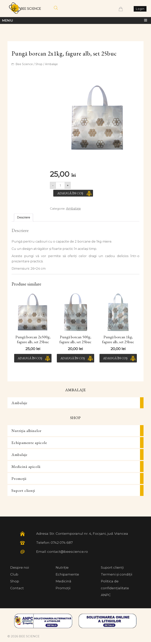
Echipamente (67, 574)
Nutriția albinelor (26, 430)
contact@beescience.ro (67, 552)
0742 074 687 (62, 543)
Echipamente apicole (29, 442)
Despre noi (19, 567)
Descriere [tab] (23, 224)
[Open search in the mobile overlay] (56, 8)
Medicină (63, 581)
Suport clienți (23, 490)
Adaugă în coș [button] (30, 365)
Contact (17, 588)
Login (140, 9)
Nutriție (62, 567)
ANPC (106, 595)
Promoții (18, 478)
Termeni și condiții (116, 574)
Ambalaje (51, 64)
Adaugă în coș (70, 200)
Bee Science (24, 64)
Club (14, 574)
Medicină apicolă (26, 466)
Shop (38, 64)
